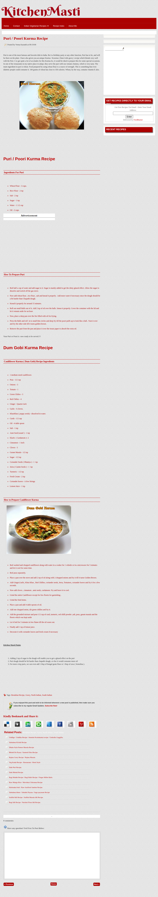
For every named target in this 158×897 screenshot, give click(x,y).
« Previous (8, 884)
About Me (73, 26)
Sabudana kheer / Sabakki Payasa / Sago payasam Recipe (29, 792)
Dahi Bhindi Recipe (16, 772)
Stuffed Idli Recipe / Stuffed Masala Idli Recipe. (26, 797)
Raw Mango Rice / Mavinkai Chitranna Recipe (25, 782)
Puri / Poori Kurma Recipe (25, 38)
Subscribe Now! (51, 706)
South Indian (47, 695)
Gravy (27, 695)
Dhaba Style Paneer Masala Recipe (21, 747)
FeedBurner (138, 120)
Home (6, 26)
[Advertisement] (51, 241)
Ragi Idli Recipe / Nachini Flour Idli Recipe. (25, 802)
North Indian (36, 695)
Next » (96, 884)
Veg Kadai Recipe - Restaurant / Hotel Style (24, 762)
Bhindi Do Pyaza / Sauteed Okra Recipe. (23, 752)
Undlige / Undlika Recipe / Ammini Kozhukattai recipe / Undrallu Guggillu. (36, 737)
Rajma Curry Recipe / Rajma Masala (22, 757)
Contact (16, 26)
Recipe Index (58, 26)
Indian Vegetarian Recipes (36, 26)
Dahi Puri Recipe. (15, 767)
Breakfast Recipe (18, 695)
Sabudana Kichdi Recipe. (18, 742)
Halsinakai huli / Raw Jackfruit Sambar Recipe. (26, 787)
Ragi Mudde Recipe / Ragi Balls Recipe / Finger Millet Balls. (31, 777)
